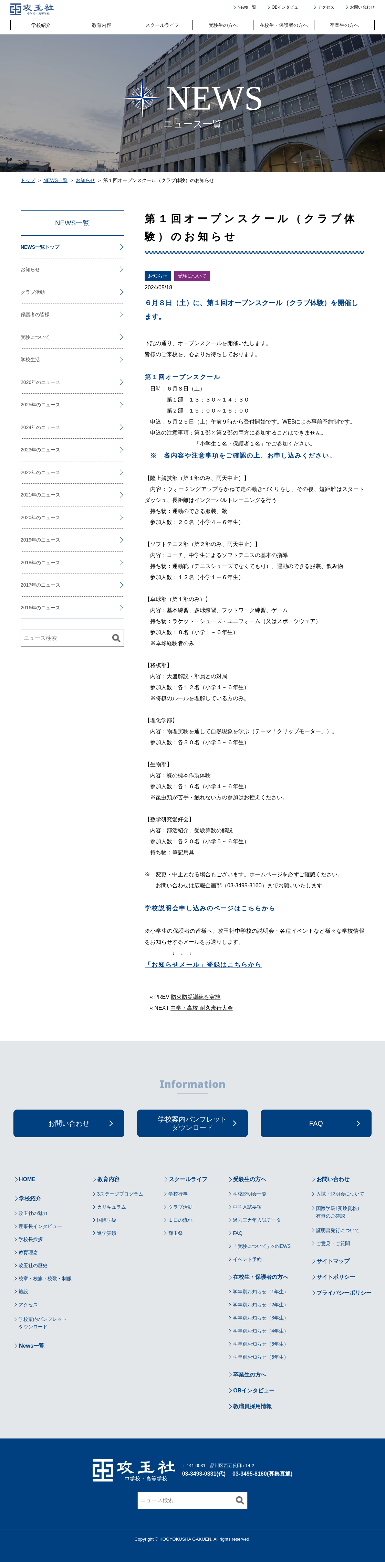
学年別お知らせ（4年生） (261, 1331)
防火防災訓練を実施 (195, 997)
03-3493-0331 (199, 1474)
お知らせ (85, 180)
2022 (26, 472)
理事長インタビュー (40, 1226)
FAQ (237, 1233)
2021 (26, 495)
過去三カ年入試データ (257, 1220)
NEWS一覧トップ (40, 247)
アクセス (326, 7)
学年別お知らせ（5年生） (261, 1344)
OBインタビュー (287, 7)
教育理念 (28, 1252)
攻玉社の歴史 (33, 1265)
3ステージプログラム (120, 1194)
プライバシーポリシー (344, 1293)
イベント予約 (247, 1259)
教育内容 (101, 25)
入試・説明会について (340, 1194)
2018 (26, 562)
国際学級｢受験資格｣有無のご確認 (338, 1212)
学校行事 (178, 1194)
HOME (27, 1179)
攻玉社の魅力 (33, 1213)
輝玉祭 (175, 1233)
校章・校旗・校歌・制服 (45, 1278)
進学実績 (106, 1233)
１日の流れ (180, 1220)
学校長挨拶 (31, 1239)
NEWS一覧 (55, 180)
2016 (26, 607)
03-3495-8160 (249, 1474)
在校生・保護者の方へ (284, 25)
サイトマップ (333, 1261)
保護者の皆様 (35, 314)
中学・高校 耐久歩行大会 (201, 1008)
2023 (26, 449)
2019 (26, 540)
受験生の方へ (223, 25)
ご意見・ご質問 (333, 1243)
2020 (26, 517)
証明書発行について (338, 1230)
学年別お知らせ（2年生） (261, 1304)
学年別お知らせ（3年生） (261, 1317)
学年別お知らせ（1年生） (261, 1291)
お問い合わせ (362, 7)
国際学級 (106, 1220)
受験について (192, 276)
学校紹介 (41, 25)
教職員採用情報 (252, 1406)
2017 (26, 585)
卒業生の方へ (344, 25)
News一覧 (247, 7)
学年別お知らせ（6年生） (261, 1357)
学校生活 (30, 359)
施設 (23, 1291)
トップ (28, 180)
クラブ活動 (33, 292)
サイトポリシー (335, 1277)
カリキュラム (111, 1207)
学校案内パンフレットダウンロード (43, 1322)
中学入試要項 (247, 1207)
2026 (26, 382)
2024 (26, 427)
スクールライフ (162, 25)
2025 (26, 404)
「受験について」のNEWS (262, 1246)
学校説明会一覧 (250, 1194)
